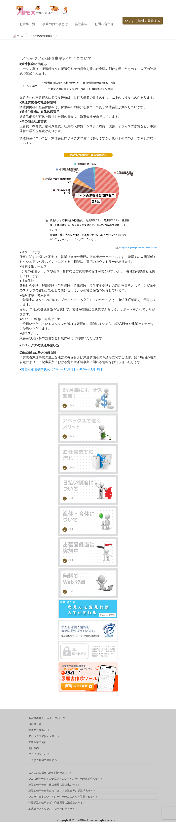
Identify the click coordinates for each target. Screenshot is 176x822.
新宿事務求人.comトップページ (46, 718)
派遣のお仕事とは (38, 730)
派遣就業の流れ (37, 742)
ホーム (17, 36)
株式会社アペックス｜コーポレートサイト (53, 808)
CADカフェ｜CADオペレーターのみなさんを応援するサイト (63, 796)
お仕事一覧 (27, 24)
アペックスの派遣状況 (41, 35)
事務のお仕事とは (55, 24)
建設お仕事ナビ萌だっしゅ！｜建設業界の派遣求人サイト (62, 790)
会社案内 (81, 24)
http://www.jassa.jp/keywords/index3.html (138, 247)
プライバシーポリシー (41, 754)
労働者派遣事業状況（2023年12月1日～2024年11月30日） (63, 369)
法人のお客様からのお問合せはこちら (50, 772)
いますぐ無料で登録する (142, 21)
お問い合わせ (104, 24)
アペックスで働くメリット (43, 736)
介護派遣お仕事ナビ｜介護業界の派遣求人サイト (56, 802)
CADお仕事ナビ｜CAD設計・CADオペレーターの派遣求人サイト (65, 778)
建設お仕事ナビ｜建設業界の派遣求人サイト (54, 784)
